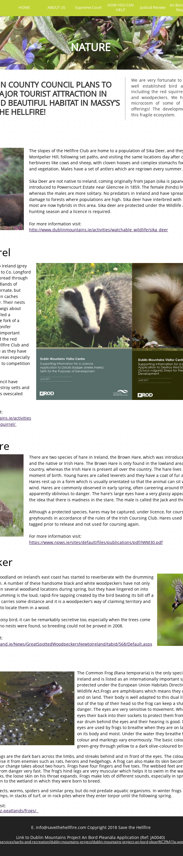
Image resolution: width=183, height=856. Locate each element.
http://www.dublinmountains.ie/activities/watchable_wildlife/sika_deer (98, 229)
